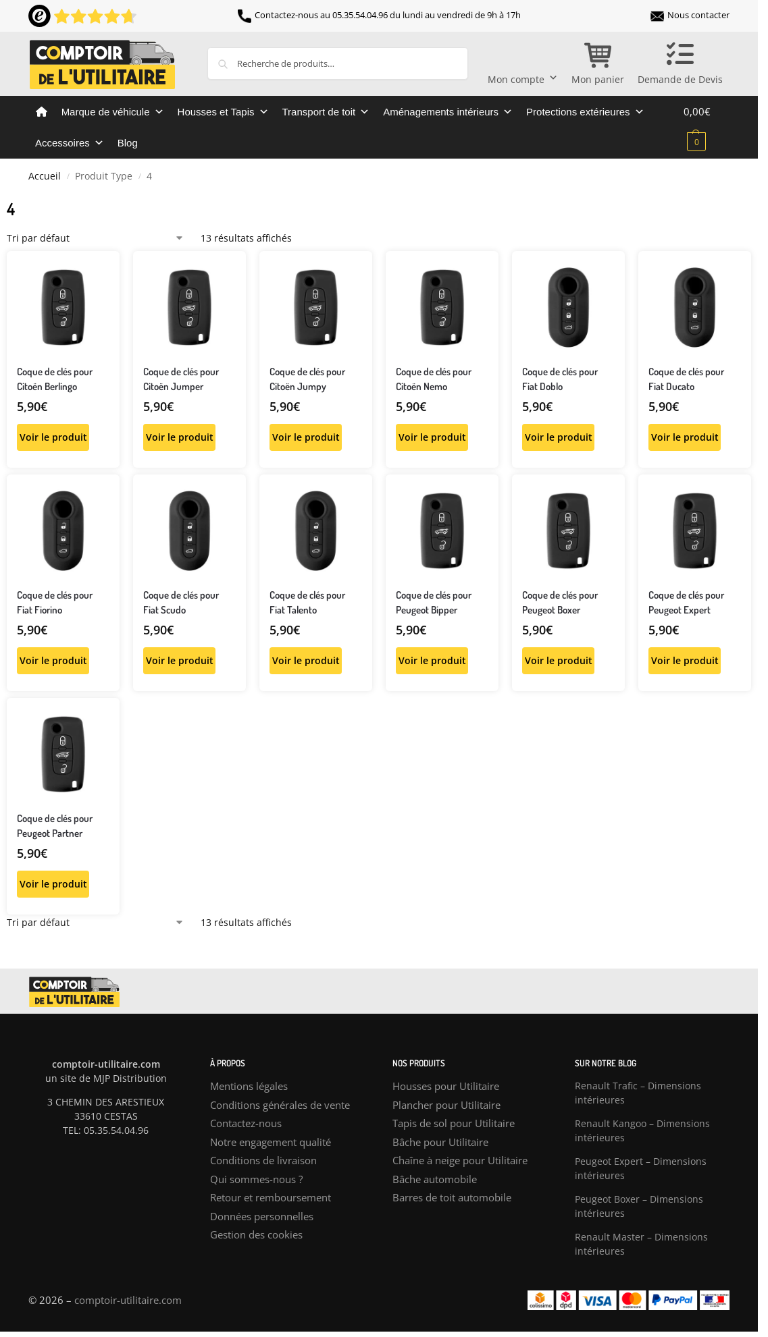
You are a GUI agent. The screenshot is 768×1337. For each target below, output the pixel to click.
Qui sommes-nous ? (256, 1179)
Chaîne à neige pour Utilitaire (460, 1160)
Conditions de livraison (263, 1160)
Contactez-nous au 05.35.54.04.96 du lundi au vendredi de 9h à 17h (379, 15)
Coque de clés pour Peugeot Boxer (560, 603)
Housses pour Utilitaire (445, 1086)
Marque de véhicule (112, 112)
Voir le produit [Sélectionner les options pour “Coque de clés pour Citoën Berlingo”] (53, 437)
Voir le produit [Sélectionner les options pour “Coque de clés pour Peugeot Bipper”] (432, 660)
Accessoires (69, 143)
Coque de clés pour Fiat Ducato (686, 379)
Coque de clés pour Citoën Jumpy (307, 379)
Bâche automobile (434, 1179)
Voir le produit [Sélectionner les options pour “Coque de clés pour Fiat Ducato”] (685, 437)
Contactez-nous (246, 1123)
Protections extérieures (585, 112)
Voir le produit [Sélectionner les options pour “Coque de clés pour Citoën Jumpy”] (306, 437)
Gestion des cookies (256, 1234)
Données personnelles (261, 1216)
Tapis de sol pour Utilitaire (453, 1123)
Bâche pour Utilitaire (440, 1142)
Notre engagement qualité (270, 1142)
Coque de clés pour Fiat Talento (307, 603)
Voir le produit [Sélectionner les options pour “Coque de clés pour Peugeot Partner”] (53, 883)
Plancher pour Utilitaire (446, 1105)
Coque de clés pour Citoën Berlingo (55, 379)
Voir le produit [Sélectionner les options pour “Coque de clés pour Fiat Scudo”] (179, 660)
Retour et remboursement (270, 1197)
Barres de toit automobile (451, 1197)
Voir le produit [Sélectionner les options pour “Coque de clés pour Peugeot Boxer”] (558, 660)
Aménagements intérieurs (448, 112)
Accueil (44, 176)
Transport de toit (326, 112)
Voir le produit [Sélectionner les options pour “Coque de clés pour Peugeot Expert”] (685, 660)
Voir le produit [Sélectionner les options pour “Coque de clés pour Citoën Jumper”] (179, 437)
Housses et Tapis (223, 112)
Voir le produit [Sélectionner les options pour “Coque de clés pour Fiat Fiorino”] (53, 660)
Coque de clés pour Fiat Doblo (560, 379)
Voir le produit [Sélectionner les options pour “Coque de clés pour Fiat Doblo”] (558, 437)
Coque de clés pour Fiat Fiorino (55, 603)
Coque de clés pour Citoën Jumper (181, 379)
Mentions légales (249, 1086)
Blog (128, 142)
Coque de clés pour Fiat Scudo (181, 603)
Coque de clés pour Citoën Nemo (433, 379)
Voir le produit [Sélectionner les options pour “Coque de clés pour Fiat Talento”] (306, 660)
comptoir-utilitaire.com (128, 1300)
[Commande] (95, 238)
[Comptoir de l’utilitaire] (41, 112)
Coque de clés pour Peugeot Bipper (433, 603)
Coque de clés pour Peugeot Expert (686, 603)
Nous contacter (689, 15)
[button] (706, 126)
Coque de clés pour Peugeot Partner (55, 826)
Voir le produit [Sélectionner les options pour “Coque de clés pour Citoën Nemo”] (432, 437)
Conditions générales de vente (280, 1105)
